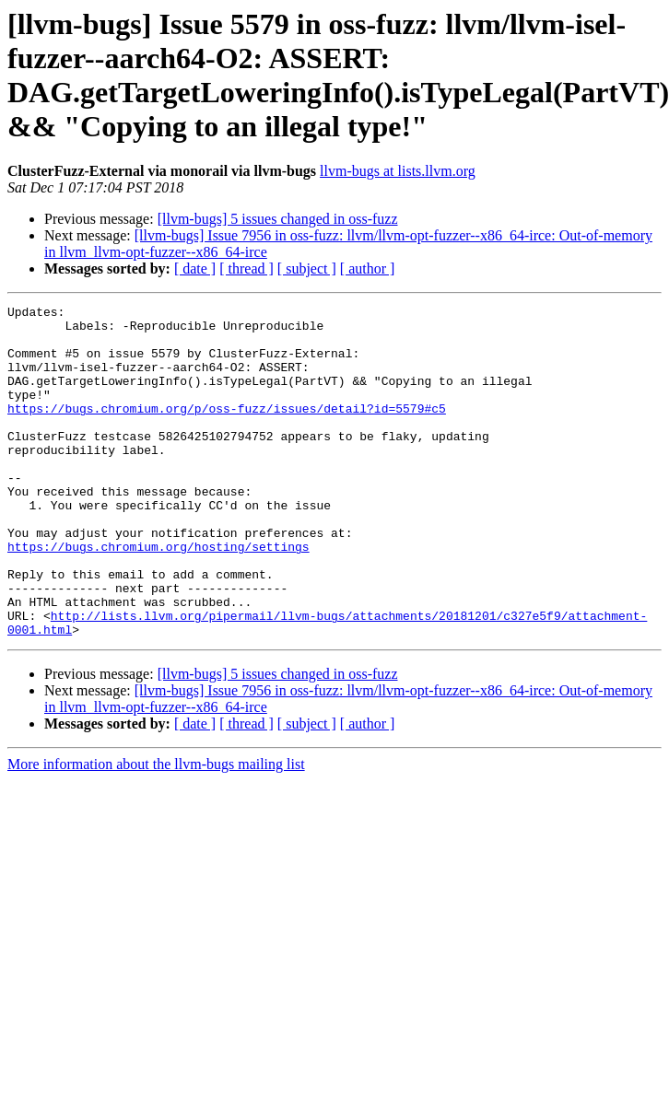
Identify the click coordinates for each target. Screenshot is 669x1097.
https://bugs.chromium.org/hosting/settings (158, 596)
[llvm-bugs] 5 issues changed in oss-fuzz (278, 219)
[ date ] (195, 268)
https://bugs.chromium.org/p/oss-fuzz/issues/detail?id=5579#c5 (226, 430)
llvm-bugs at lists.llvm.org (397, 171)
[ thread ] (246, 268)
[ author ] (367, 268)
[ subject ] (306, 268)
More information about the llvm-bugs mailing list (156, 830)
